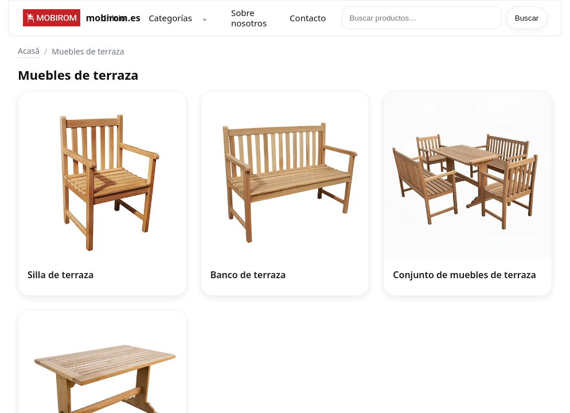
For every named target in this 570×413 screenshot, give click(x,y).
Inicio (115, 18)
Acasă (29, 50)
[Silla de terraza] (102, 193)
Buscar (526, 18)
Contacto (308, 18)
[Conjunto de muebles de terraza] (467, 193)
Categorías (170, 18)
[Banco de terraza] (285, 193)
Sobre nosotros (249, 18)
